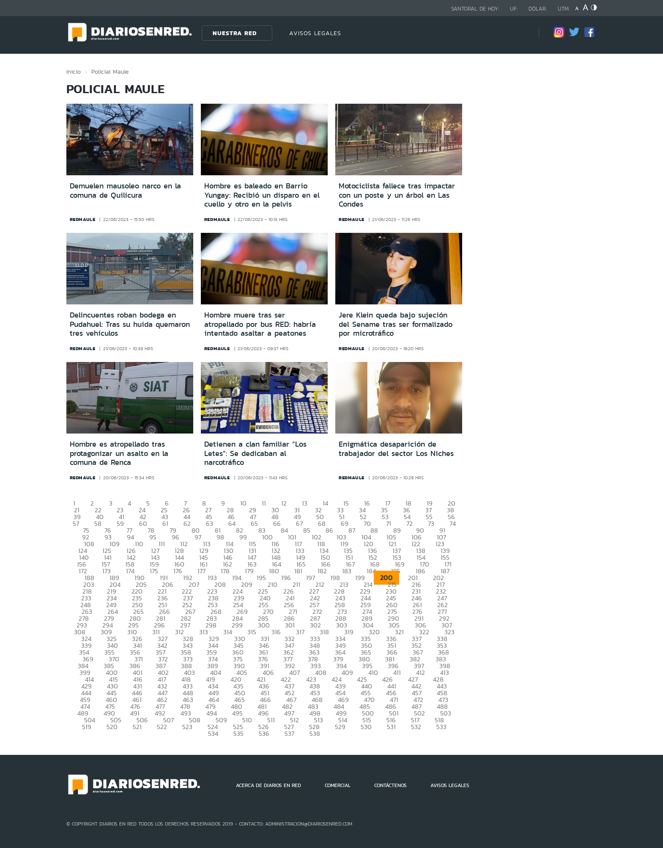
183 (346, 570)
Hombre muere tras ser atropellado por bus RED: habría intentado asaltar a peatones (260, 324)
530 (366, 726)
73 (431, 523)
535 (238, 733)
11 (264, 503)
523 (187, 726)
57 (76, 523)
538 (315, 733)
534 (213, 733)
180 (274, 570)
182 (322, 570)
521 (137, 726)
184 (371, 570)
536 (264, 733)
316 (276, 631)
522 (162, 726)
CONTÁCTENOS (390, 785)
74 (452, 523)
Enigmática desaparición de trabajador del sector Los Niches (396, 449)
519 (86, 726)
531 (391, 726)
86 (329, 530)
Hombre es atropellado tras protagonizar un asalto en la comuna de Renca (119, 453)
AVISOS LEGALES (315, 33)
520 (112, 726)
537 (289, 733)
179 (249, 570)
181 (298, 570)
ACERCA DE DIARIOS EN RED (268, 785)
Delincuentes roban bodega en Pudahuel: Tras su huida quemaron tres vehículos (130, 324)
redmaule (83, 219)
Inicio (73, 72)
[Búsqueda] (519, 32)
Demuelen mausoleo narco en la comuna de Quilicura (125, 190)
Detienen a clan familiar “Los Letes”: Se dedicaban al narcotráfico (255, 453)
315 (251, 631)
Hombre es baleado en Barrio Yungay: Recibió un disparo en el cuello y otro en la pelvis (262, 195)
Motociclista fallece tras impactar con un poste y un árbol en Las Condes (397, 195)
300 (264, 625)
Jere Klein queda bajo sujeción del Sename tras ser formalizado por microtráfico (395, 324)
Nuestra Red (235, 33)
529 (340, 726)
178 (225, 570)
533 (441, 726)
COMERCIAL (338, 785)
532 (416, 726)
